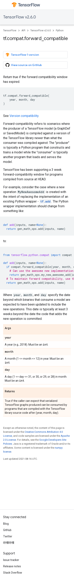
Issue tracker (11, 560)
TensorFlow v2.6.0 (19, 17)
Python (60, 30)
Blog (6, 523)
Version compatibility (23, 116)
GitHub (7, 530)
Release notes (12, 566)
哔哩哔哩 (8, 542)
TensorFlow (9, 30)
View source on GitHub (24, 65)
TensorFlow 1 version (22, 55)
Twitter (7, 536)
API (23, 30)
